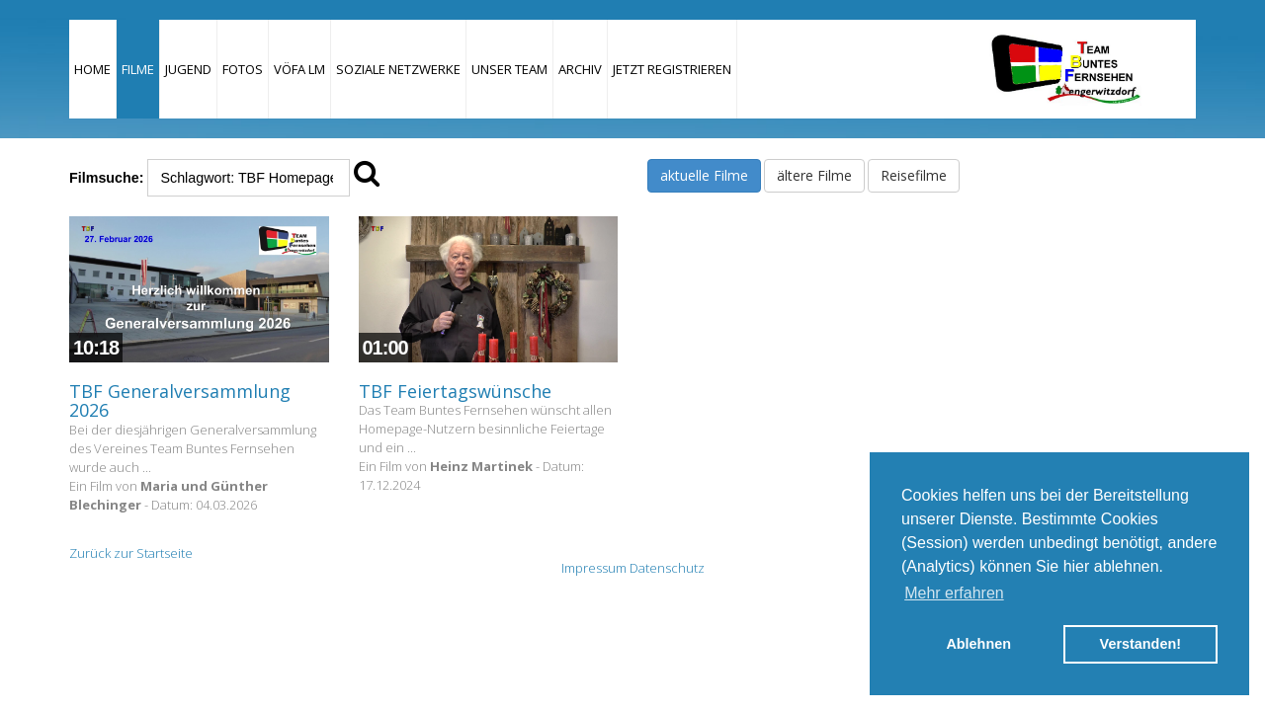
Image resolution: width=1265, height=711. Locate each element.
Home (92, 69)
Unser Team (509, 69)
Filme (138, 69)
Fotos (242, 69)
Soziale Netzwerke (398, 69)
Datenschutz (667, 568)
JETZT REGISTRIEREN (672, 69)
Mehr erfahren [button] (954, 593)
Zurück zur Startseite (131, 553)
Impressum (594, 568)
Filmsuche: (106, 178)
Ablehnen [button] (978, 644)
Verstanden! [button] (1140, 644)
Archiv (580, 69)
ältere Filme (814, 175)
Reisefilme (914, 175)
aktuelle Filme (704, 175)
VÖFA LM (299, 69)
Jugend (188, 69)
